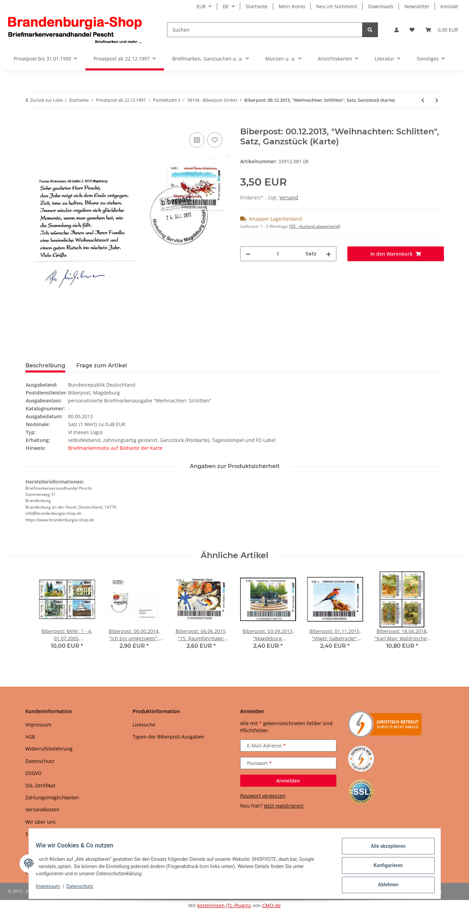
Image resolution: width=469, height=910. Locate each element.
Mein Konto (292, 6)
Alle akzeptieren (384, 850)
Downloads (380, 6)
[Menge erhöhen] (328, 254)
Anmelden (288, 780)
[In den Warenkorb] (30, 123)
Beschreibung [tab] (45, 365)
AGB (30, 736)
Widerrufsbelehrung (48, 748)
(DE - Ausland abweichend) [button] (314, 226)
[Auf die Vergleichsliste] (196, 139)
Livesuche (144, 724)
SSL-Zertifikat (40, 785)
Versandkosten (42, 809)
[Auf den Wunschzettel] (214, 139)
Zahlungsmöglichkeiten (52, 797)
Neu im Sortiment (336, 6)
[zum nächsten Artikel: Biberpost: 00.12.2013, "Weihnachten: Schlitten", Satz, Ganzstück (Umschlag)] (437, 100)
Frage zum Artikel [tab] (101, 365)
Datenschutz (83, 888)
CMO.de (271, 905)
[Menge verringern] (248, 254)
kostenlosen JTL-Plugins (224, 905)
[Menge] (278, 254)
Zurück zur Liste (46, 100)
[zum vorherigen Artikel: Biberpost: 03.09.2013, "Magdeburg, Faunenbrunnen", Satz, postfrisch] (423, 100)
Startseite (257, 6)
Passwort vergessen (263, 795)
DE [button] (226, 6)
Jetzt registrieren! (284, 805)
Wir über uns (40, 822)
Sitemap (34, 834)
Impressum (52, 888)
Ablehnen (384, 885)
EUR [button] (201, 6)
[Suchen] (264, 29)
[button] (396, 30)
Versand (288, 197)
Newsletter (416, 6)
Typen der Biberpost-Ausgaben (168, 736)
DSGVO (33, 773)
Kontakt (449, 6)
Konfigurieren (384, 867)
